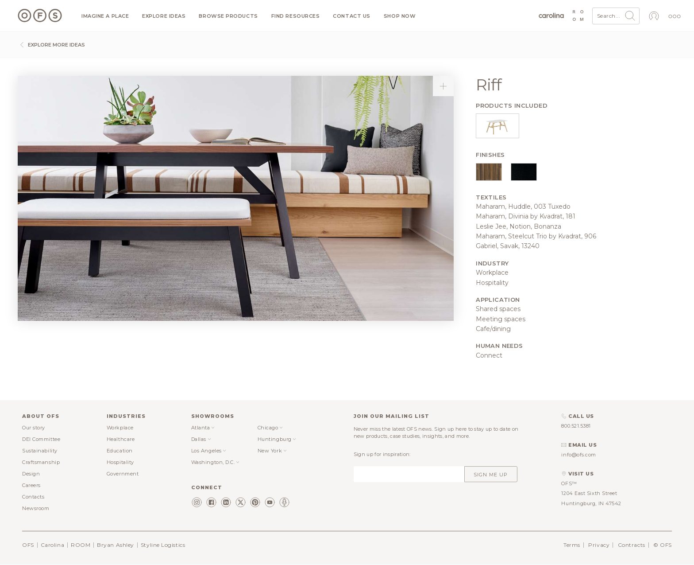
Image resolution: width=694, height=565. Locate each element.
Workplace (120, 428)
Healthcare (121, 439)
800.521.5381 (576, 426)
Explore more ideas (51, 44)
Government (123, 474)
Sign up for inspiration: (382, 454)
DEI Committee (41, 439)
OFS (28, 545)
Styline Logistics (163, 545)
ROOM (80, 545)
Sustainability (40, 451)
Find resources (295, 16)
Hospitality (120, 462)
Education (120, 451)
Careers (31, 485)
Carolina (52, 545)
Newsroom (35, 508)
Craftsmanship (41, 462)
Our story (33, 428)
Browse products (228, 16)
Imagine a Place (105, 16)
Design (31, 474)
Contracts (631, 545)
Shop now (400, 16)
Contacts (33, 497)
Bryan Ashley (115, 545)
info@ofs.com (578, 455)
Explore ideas (163, 16)
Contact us (351, 16)
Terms (571, 545)
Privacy (598, 545)
